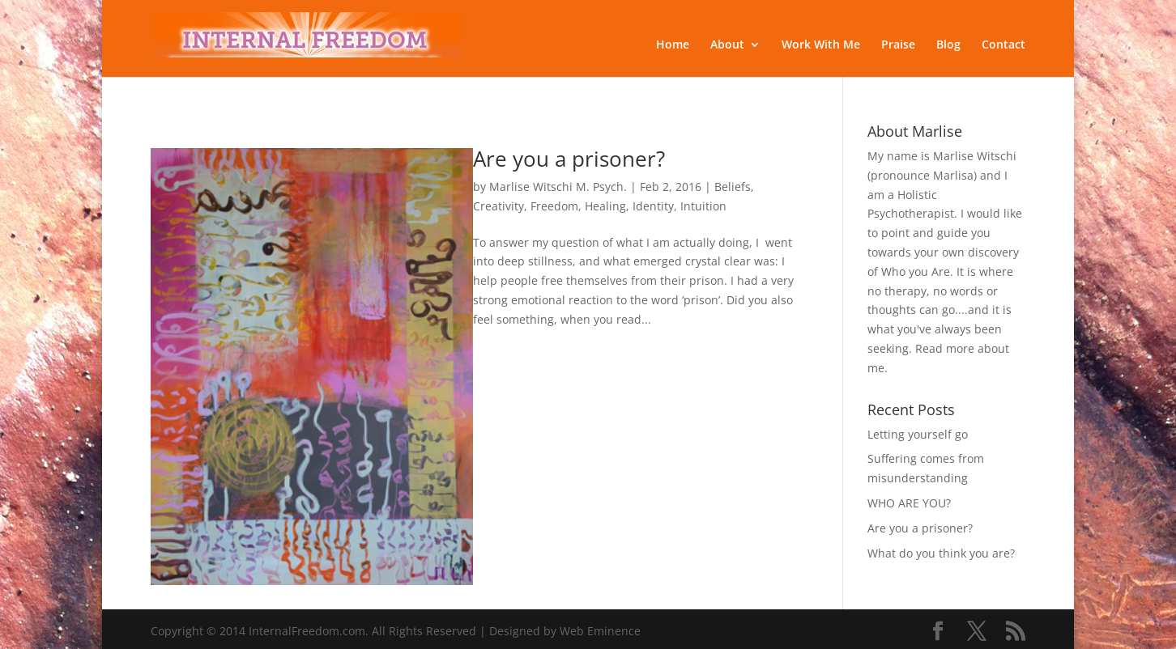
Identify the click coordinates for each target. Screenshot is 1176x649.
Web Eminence (600, 630)
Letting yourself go (917, 434)
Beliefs (732, 186)
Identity (653, 206)
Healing (605, 206)
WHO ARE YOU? (909, 503)
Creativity (498, 206)
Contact (1003, 45)
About (727, 45)
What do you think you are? (941, 553)
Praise (898, 45)
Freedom (554, 206)
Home (672, 45)
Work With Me (821, 45)
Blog (948, 45)
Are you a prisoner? (569, 158)
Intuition (703, 206)
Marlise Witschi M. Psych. (558, 186)
